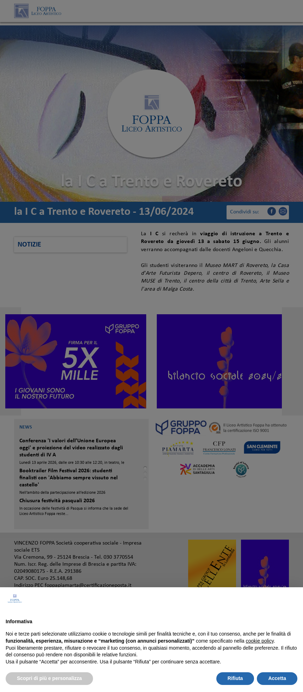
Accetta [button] (277, 678)
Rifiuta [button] (235, 678)
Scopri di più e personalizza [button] (49, 678)
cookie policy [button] (260, 641)
